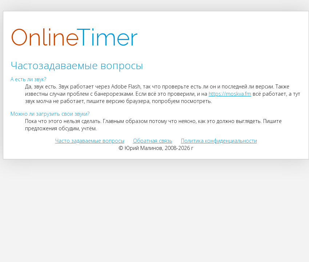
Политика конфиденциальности (219, 140)
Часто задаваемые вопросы (89, 140)
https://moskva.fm (230, 93)
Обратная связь (152, 140)
